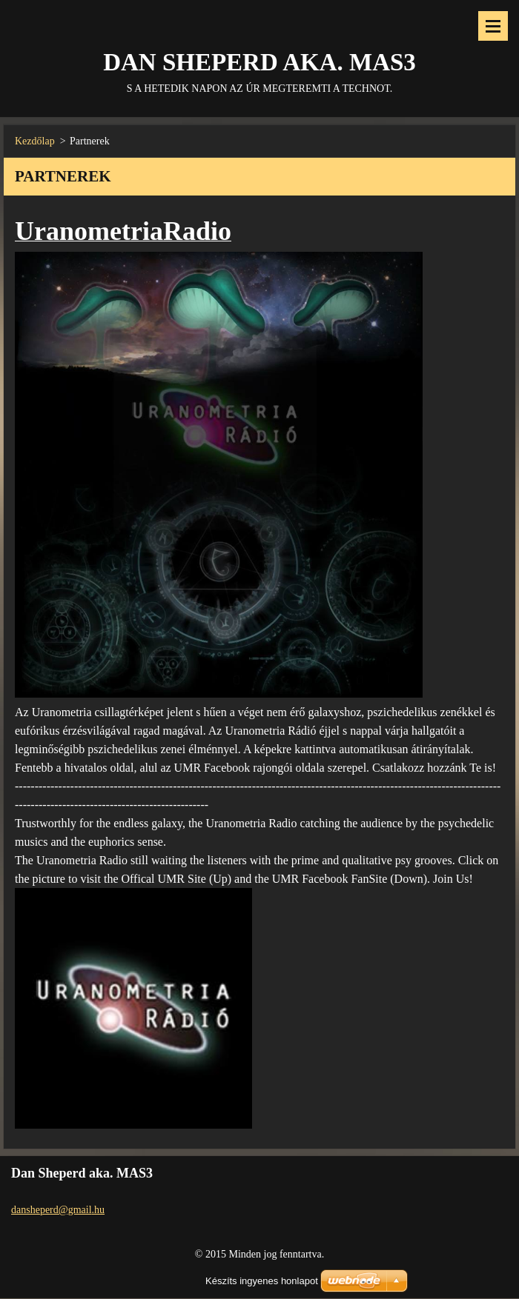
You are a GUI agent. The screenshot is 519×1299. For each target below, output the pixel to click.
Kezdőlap (35, 141)
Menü (493, 26)
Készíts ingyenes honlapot (261, 1280)
